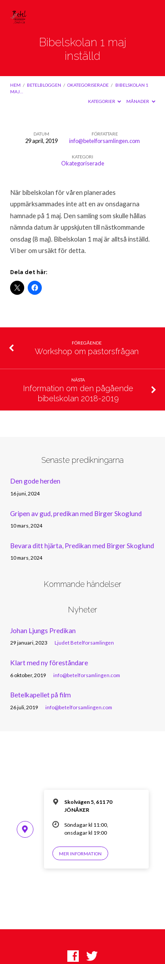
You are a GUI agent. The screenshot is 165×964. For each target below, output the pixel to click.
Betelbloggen (44, 85)
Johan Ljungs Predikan (43, 630)
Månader (140, 101)
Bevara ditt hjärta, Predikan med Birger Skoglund (82, 546)
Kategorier (104, 101)
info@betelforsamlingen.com (104, 140)
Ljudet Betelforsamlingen (84, 642)
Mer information (80, 853)
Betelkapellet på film (40, 695)
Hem (15, 85)
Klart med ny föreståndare (49, 663)
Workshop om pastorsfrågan (87, 351)
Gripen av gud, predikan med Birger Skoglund (76, 513)
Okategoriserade (88, 85)
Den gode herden (35, 481)
